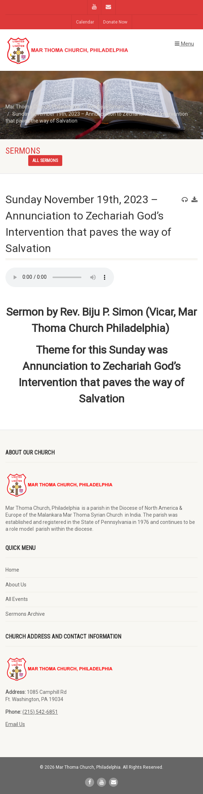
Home (12, 570)
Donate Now (115, 22)
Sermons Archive (25, 614)
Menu (184, 43)
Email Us (15, 724)
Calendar (85, 22)
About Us (15, 585)
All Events (16, 599)
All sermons (45, 160)
